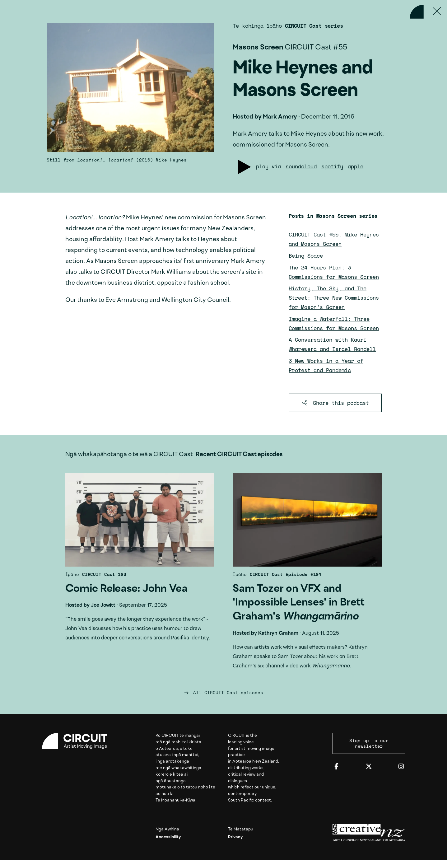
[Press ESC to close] (437, 12)
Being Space (306, 255)
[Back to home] (417, 12)
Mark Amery (280, 117)
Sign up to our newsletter (369, 743)
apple (355, 166)
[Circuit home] (78, 741)
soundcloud (301, 166)
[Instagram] (401, 766)
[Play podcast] (244, 167)
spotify (332, 166)
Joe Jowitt (103, 605)
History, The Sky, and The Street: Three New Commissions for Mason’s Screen (334, 297)
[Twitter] (369, 766)
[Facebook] (336, 766)
